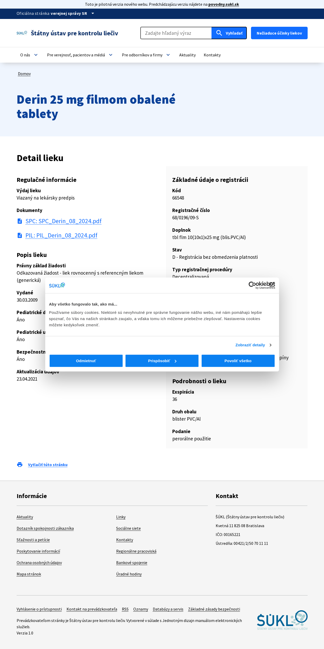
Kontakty (124, 539)
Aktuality (25, 516)
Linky (120, 516)
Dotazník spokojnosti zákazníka (45, 528)
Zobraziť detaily (250, 345)
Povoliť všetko (238, 361)
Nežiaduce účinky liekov (279, 33)
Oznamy (140, 609)
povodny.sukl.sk (223, 4)
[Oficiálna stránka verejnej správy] (73, 13)
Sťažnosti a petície (33, 539)
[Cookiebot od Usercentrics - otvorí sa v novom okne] (252, 285)
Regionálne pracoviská (136, 551)
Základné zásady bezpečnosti (214, 609)
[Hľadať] (229, 33)
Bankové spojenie (131, 562)
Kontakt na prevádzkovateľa (92, 609)
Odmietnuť (86, 361)
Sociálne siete (128, 528)
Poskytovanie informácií (38, 551)
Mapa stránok (29, 574)
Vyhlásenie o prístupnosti (39, 609)
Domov (24, 73)
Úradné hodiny (129, 574)
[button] (29, 55)
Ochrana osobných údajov (39, 562)
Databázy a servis (168, 609)
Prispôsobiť (162, 361)
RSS (125, 609)
